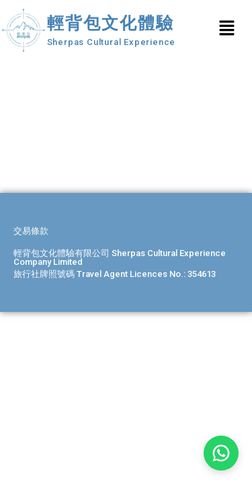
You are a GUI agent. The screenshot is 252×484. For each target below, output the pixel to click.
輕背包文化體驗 (111, 23)
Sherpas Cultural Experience (111, 42)
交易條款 (30, 231)
